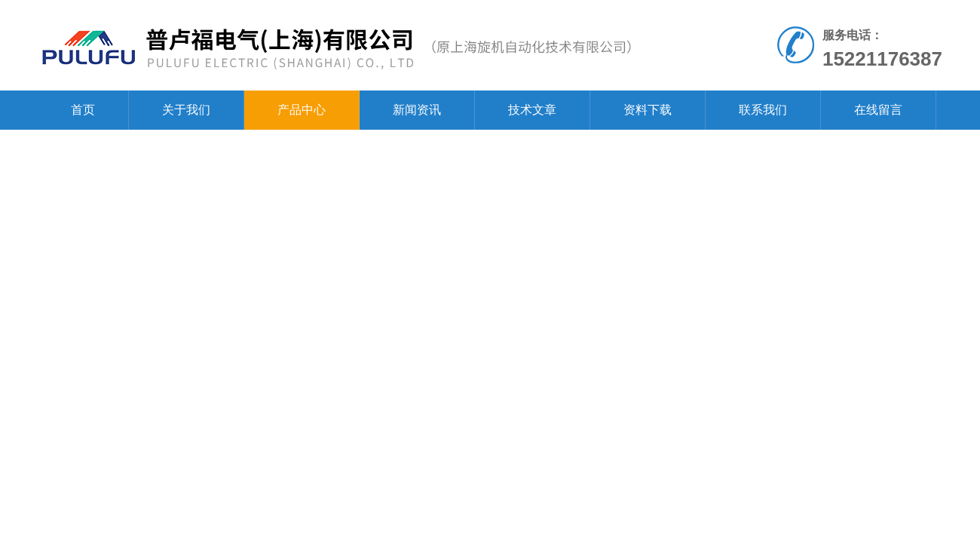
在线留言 (878, 109)
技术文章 (532, 109)
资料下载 (647, 109)
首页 (83, 109)
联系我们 (763, 109)
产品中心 (301, 109)
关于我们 (186, 109)
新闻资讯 (417, 109)
